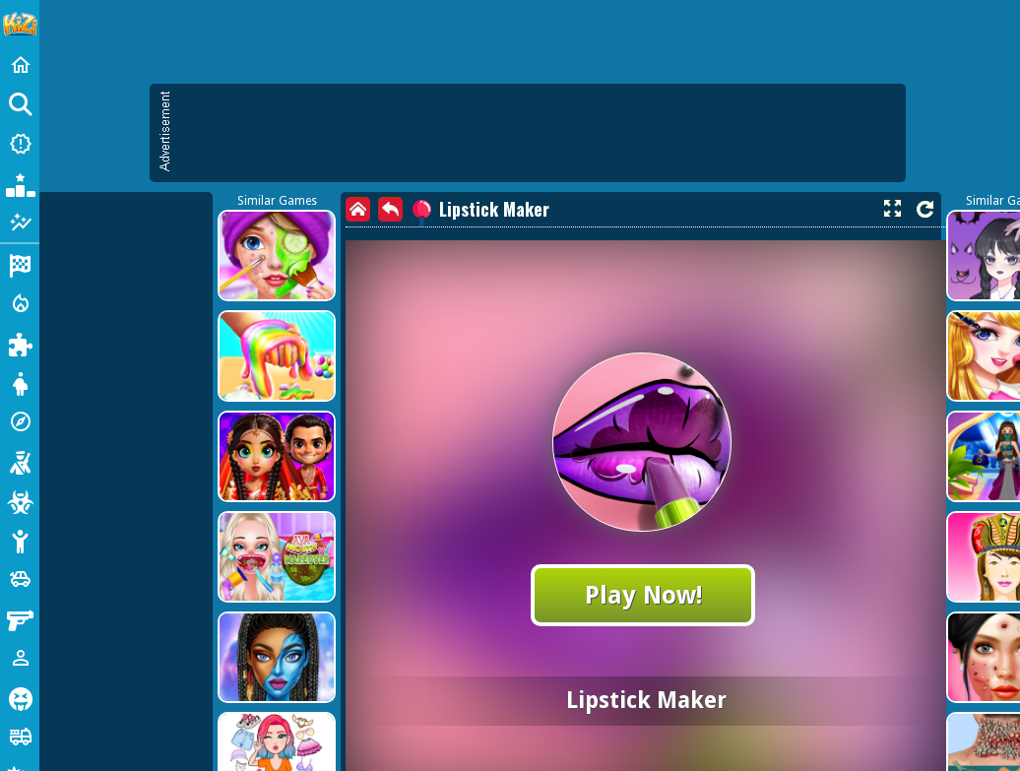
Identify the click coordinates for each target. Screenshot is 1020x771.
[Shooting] (19, 461)
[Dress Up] (19, 382)
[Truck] (19, 736)
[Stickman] (19, 539)
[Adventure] (19, 421)
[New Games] (19, 143)
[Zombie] (19, 500)
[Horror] (19, 697)
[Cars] (19, 579)
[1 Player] (19, 657)
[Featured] (19, 222)
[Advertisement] (197, 286)
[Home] (19, 65)
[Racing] (19, 264)
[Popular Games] (19, 183)
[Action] (19, 303)
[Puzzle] (19, 342)
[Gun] (19, 618)
